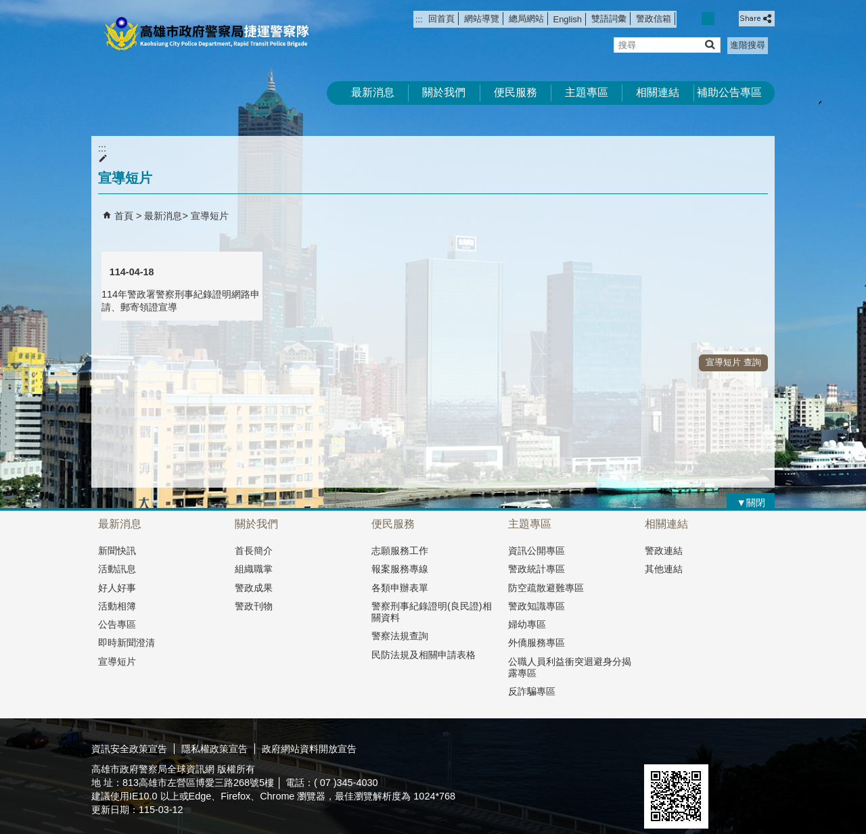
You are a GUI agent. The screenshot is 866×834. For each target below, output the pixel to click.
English (567, 19)
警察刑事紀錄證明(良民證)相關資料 (431, 612)
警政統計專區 (536, 568)
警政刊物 (254, 606)
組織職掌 (254, 568)
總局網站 (526, 19)
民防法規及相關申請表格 (423, 654)
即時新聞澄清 (126, 642)
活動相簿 (117, 606)
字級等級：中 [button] (708, 18)
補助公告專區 (729, 92)
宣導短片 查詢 (733, 362)
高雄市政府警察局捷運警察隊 (205, 34)
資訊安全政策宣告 (129, 748)
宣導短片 (210, 215)
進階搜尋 (747, 45)
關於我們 (443, 92)
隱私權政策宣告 (214, 748)
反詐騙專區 (531, 691)
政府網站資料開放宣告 (309, 748)
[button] (709, 44)
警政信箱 (653, 19)
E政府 (658, 747)
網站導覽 (481, 19)
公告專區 (117, 624)
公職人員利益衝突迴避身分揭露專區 (569, 667)
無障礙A (725, 748)
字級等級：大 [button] (723, 18)
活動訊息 (117, 568)
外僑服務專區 (536, 642)
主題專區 (586, 92)
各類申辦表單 (399, 587)
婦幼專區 (527, 624)
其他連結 (664, 568)
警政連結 (664, 550)
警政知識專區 (536, 606)
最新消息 (372, 92)
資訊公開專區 (536, 550)
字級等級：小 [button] (694, 18)
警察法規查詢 (399, 635)
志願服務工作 (399, 550)
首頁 (123, 215)
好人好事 (117, 587)
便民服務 (515, 92)
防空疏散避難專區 (546, 587)
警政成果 (254, 587)
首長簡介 (254, 550)
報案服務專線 (399, 568)
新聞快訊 (117, 550)
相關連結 (657, 92)
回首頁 (441, 19)
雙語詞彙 (608, 19)
